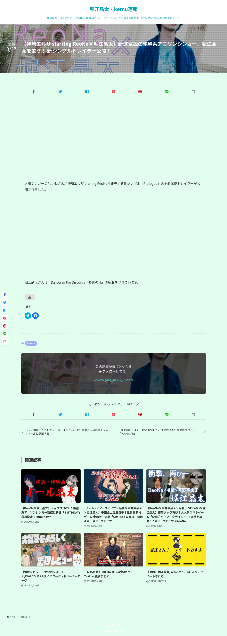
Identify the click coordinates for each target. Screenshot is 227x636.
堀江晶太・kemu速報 (113, 9)
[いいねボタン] (30, 297)
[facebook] (109, 625)
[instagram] (118, 625)
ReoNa (31, 343)
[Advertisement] (113, 138)
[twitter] (113, 625)
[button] (33, 91)
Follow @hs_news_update (113, 379)
